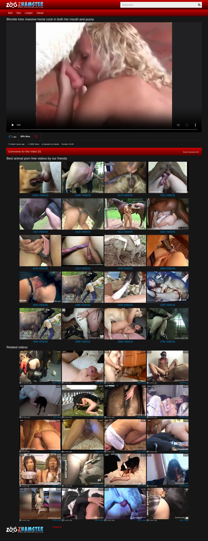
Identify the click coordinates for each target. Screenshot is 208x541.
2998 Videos (40, 341)
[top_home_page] (26, 5)
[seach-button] (199, 5)
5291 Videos (167, 232)
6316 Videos (82, 232)
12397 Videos (83, 195)
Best (10, 13)
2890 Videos (82, 341)
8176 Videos (125, 195)
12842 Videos (40, 195)
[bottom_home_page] (29, 530)
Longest (28, 13)
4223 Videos (82, 268)
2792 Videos (167, 341)
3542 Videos (40, 305)
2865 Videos (125, 341)
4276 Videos (40, 268)
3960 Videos (167, 268)
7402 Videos (40, 232)
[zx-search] (161, 5)
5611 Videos (125, 232)
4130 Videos (125, 268)
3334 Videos (125, 305)
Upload (40, 13)
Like (12, 136)
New (19, 13)
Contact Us (57, 527)
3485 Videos (82, 305)
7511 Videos (167, 195)
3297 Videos (167, 305)
